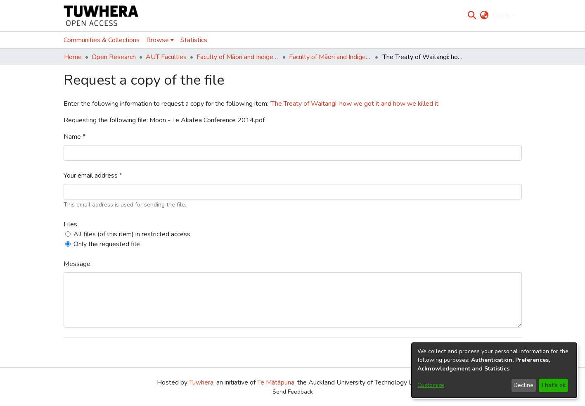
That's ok (553, 385)
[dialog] (494, 370)
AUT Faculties (166, 57)
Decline (523, 385)
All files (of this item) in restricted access (131, 234)
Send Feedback (292, 392)
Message (77, 263)
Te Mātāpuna (275, 382)
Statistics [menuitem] (193, 40)
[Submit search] (472, 16)
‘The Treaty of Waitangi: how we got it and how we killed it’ (355, 103)
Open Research (114, 57)
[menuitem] (484, 16)
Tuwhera (201, 382)
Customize (430, 385)
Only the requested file (106, 244)
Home (73, 57)
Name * (74, 136)
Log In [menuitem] (501, 15)
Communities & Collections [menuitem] (102, 40)
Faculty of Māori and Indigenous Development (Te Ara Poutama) (238, 57)
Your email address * (93, 175)
